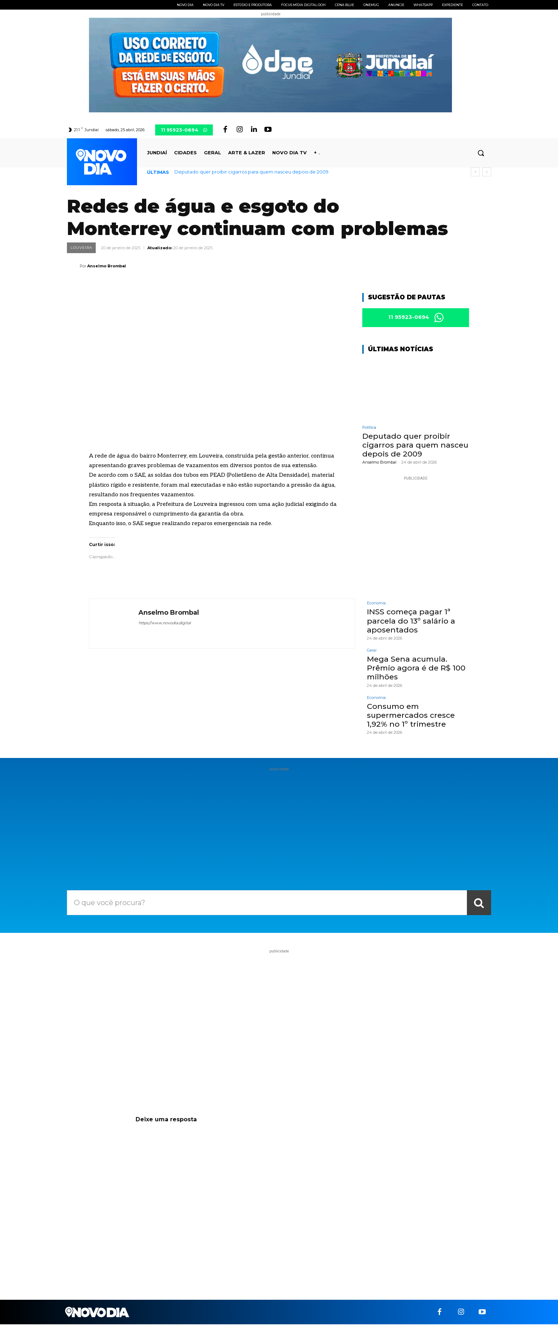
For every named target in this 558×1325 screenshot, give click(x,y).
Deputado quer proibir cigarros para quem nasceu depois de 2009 (251, 172)
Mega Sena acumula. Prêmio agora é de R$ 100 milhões (416, 668)
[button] (480, 153)
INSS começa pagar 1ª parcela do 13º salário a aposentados (411, 621)
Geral (372, 651)
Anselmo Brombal (106, 265)
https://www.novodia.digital (164, 622)
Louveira (81, 247)
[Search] (479, 903)
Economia (376, 604)
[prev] (475, 171)
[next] (486, 171)
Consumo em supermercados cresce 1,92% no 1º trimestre (411, 715)
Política (369, 428)
